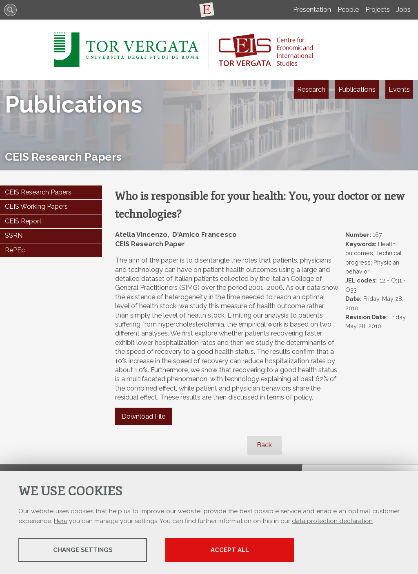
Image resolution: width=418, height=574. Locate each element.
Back (264, 445)
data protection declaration (332, 521)
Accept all (230, 550)
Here (60, 521)
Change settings (83, 550)
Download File (143, 416)
